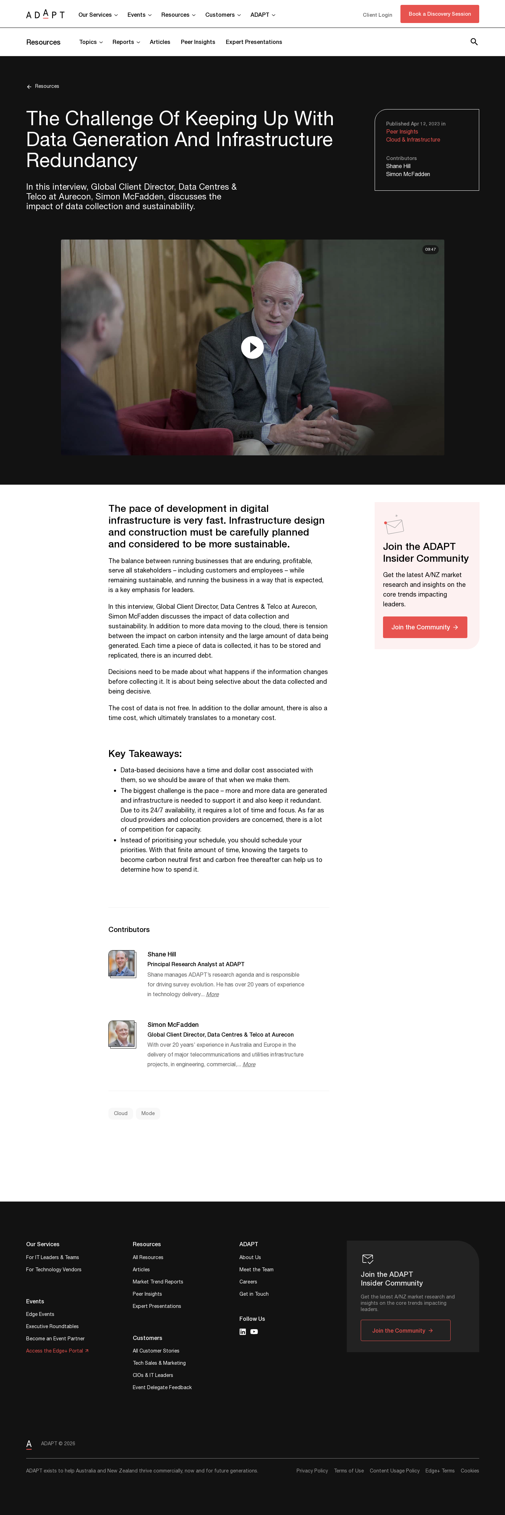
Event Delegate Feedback (162, 1388)
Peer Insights (198, 41)
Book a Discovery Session (440, 13)
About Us (250, 1258)
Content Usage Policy (395, 1471)
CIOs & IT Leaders (153, 1376)
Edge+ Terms (440, 1471)
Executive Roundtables (52, 1327)
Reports (123, 41)
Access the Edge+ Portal (54, 1351)
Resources (175, 14)
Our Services (95, 14)
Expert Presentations (254, 41)
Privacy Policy (312, 1471)
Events (137, 14)
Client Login (377, 14)
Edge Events (40, 1315)
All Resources (148, 1258)
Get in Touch (254, 1294)
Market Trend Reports (158, 1282)
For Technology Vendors (54, 1270)
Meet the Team (256, 1270)
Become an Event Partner (55, 1339)
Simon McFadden (408, 174)
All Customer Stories (156, 1351)
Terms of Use (349, 1471)
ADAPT (260, 14)
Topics (88, 41)
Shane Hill (398, 166)
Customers (220, 14)
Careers (248, 1282)
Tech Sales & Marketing (159, 1364)
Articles (160, 41)
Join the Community (420, 627)
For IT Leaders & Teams (52, 1258)
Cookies (470, 1471)
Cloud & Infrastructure (413, 140)
